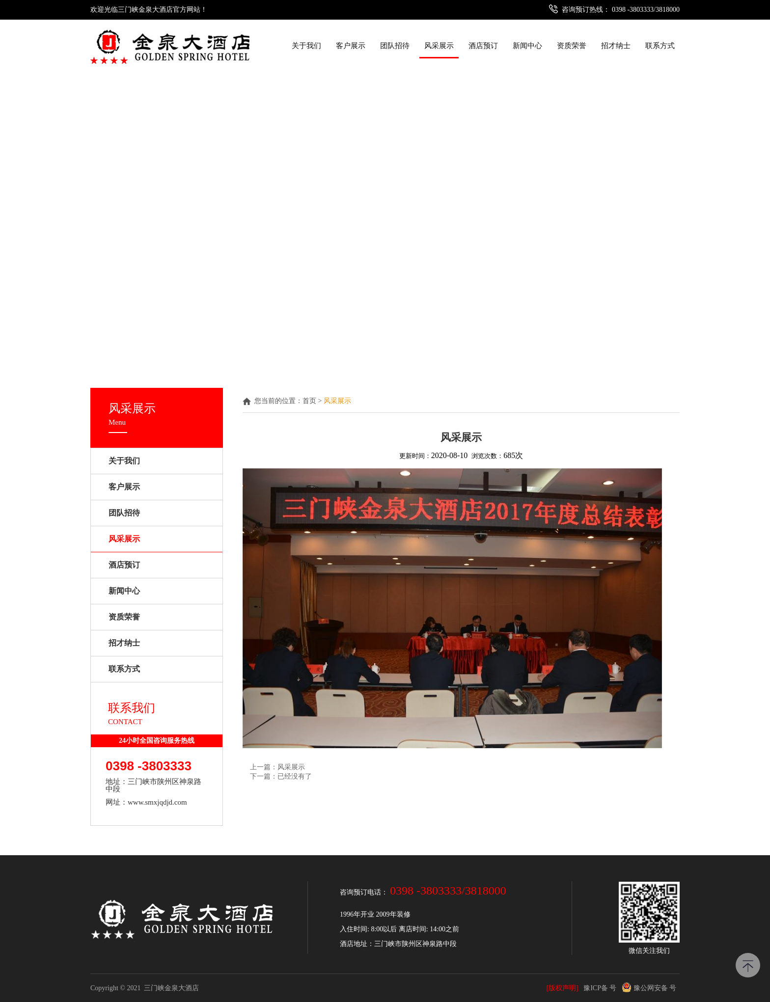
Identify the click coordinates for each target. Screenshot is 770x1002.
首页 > (313, 401)
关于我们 (306, 46)
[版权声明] (562, 988)
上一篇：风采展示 (277, 767)
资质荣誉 (571, 46)
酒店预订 (483, 46)
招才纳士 (616, 46)
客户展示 (350, 46)
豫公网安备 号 (649, 988)
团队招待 (395, 46)
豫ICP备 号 (599, 988)
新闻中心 (527, 46)
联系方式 (660, 46)
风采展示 (439, 46)
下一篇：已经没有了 (281, 776)
